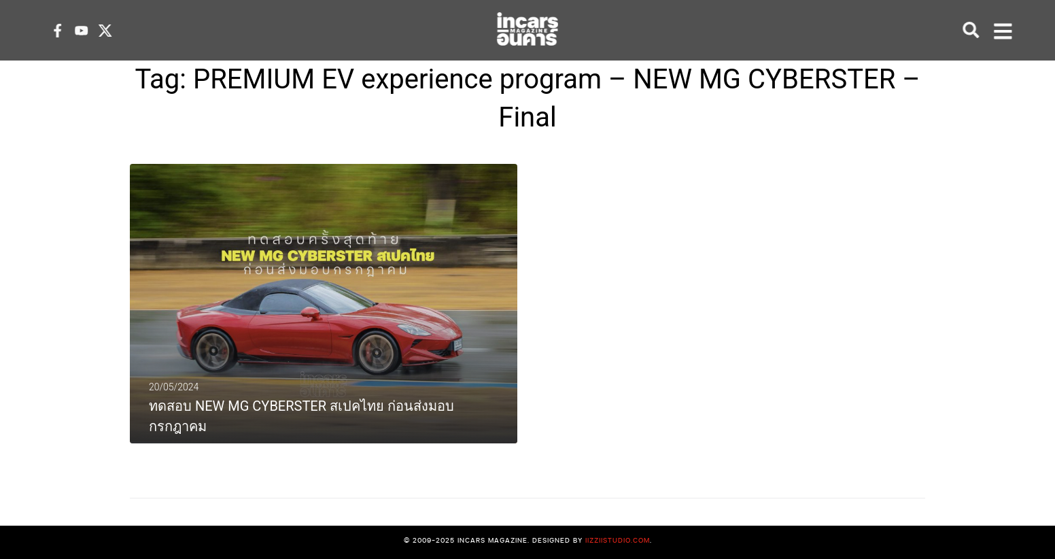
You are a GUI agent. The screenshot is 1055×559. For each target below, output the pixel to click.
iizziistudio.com (617, 540)
